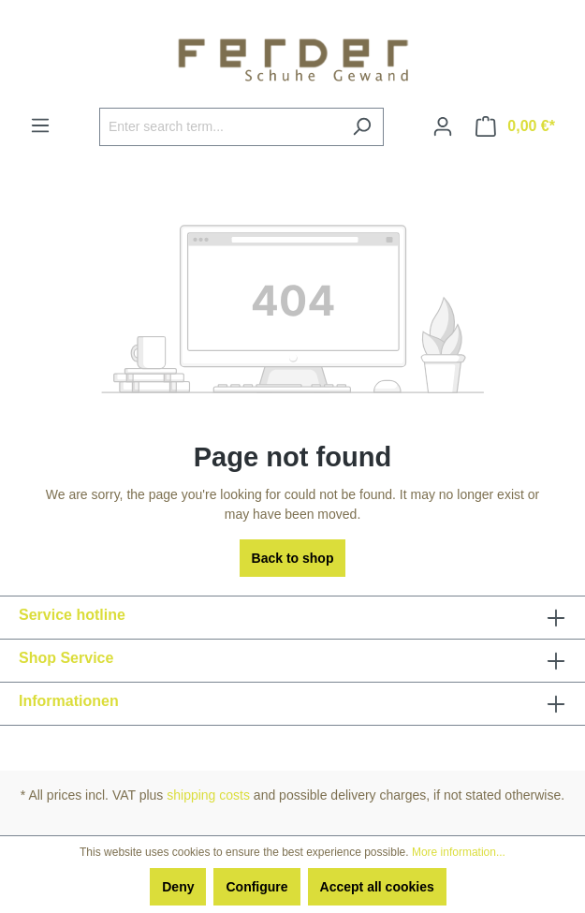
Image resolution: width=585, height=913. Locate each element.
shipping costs (208, 795)
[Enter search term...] (220, 127)
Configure (256, 886)
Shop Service (66, 658)
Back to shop (293, 558)
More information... (458, 852)
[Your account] (442, 126)
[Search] (362, 127)
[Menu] (40, 125)
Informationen (69, 701)
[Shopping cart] (515, 126)
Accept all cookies (377, 886)
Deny (178, 886)
